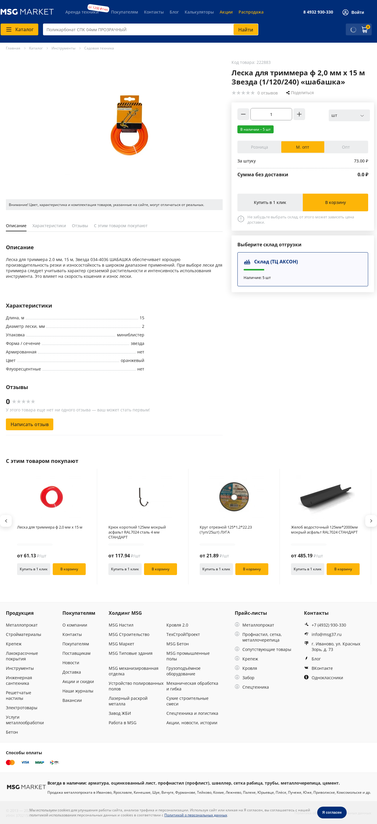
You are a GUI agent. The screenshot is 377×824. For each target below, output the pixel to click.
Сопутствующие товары (263, 649)
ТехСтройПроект (183, 634)
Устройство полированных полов (136, 686)
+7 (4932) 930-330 (325, 625)
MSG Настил (121, 625)
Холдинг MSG (125, 613)
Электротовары (21, 707)
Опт (346, 147)
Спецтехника (252, 687)
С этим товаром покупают (121, 225)
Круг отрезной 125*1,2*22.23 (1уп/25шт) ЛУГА (226, 530)
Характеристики (49, 225)
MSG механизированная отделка (133, 671)
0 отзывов (267, 93)
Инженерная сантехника (19, 680)
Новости (70, 662)
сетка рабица (248, 783)
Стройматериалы (23, 634)
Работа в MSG (122, 722)
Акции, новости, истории (191, 722)
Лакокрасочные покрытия (22, 656)
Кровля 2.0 (177, 625)
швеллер (221, 783)
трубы (271, 783)
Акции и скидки (78, 681)
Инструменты (20, 668)
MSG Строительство (129, 634)
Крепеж (14, 644)
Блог (174, 12)
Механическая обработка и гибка (192, 686)
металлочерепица (300, 783)
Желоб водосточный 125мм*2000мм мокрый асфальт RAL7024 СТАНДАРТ (324, 530)
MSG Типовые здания (131, 653)
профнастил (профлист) (183, 783)
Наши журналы (77, 691)
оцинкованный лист (133, 783)
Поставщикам (76, 653)
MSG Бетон (177, 644)
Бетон (12, 732)
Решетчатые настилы (18, 695)
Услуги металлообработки (25, 719)
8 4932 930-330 (318, 12)
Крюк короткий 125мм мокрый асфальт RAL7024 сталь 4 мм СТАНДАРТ (137, 532)
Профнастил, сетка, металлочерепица (258, 637)
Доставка (71, 672)
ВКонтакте (318, 668)
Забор (244, 677)
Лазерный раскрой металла (128, 701)
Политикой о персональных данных (195, 815)
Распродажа (251, 12)
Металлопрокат (22, 625)
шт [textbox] (334, 115)
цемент (331, 783)
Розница (259, 147)
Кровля (246, 668)
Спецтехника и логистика (192, 713)
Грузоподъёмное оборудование (183, 671)
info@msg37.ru (323, 634)
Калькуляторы (199, 12)
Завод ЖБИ (120, 713)
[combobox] (150, 29)
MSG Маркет (121, 644)
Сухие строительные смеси (187, 701)
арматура (98, 783)
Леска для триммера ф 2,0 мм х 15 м (49, 527)
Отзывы (80, 225)
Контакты (154, 12)
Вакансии (72, 700)
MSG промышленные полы (188, 656)
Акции (226, 12)
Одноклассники (323, 677)
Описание (16, 225)
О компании (74, 625)
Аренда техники (82, 12)
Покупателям (124, 12)
